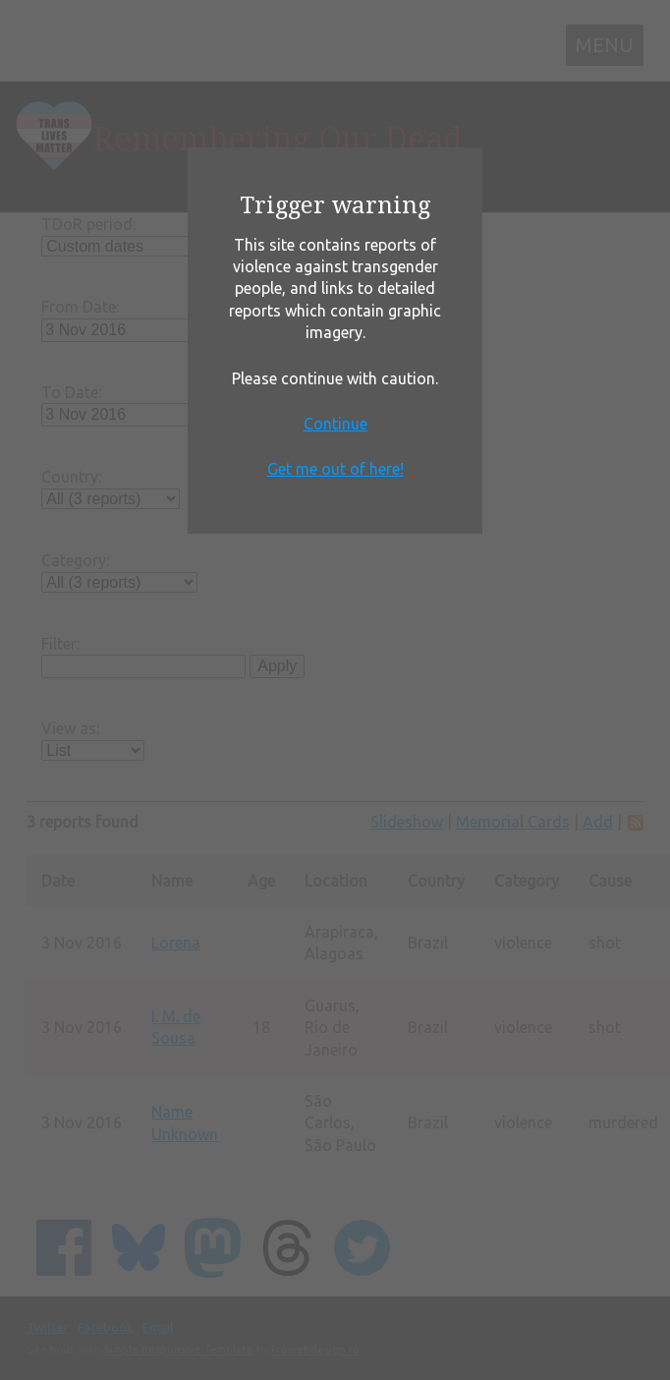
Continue (335, 423)
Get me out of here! (335, 469)
